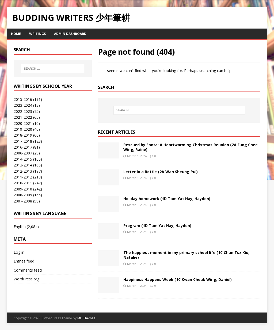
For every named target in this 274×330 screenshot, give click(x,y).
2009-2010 (23, 189)
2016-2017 (23, 147)
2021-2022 (23, 117)
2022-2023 (23, 111)
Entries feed (24, 261)
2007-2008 (23, 201)
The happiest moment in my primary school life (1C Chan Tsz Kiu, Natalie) (186, 255)
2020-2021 (23, 123)
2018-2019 (23, 135)
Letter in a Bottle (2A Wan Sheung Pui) (160, 171)
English (20, 226)
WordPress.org (26, 278)
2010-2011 (23, 182)
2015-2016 (23, 99)
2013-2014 (23, 165)
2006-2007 (23, 153)
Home (16, 33)
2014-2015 (23, 159)
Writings (37, 33)
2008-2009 (23, 194)
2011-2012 (23, 177)
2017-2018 (23, 141)
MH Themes (86, 318)
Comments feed (28, 270)
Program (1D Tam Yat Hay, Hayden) (157, 225)
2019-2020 (23, 129)
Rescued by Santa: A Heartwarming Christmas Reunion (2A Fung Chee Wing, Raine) (190, 147)
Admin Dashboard (70, 33)
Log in (19, 252)
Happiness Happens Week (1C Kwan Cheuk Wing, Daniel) (177, 279)
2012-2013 (23, 171)
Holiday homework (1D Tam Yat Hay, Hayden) (166, 198)
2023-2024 (23, 105)
